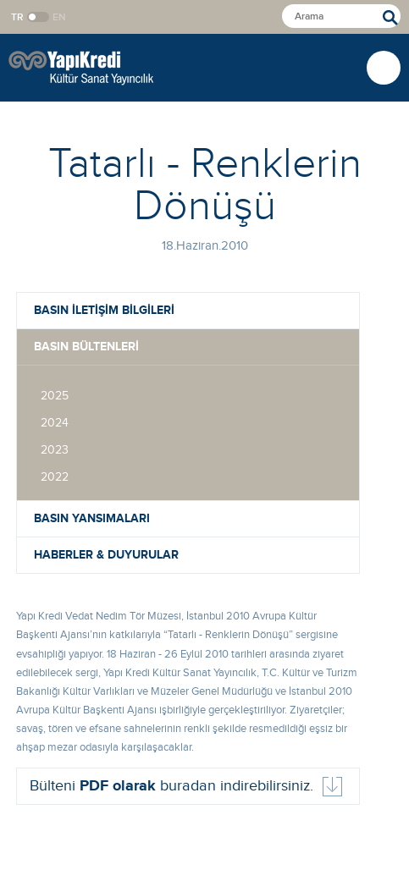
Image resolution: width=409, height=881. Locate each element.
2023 (55, 450)
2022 (55, 477)
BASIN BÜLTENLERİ (86, 346)
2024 (55, 423)
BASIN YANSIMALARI (92, 518)
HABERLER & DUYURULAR (106, 555)
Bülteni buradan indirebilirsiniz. (171, 786)
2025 (55, 396)
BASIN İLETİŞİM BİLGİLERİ (104, 310)
